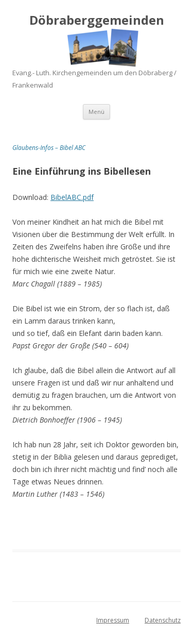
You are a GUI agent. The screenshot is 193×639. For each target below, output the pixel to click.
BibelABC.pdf (72, 197)
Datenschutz (163, 620)
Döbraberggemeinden (96, 20)
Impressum (112, 620)
